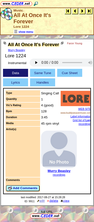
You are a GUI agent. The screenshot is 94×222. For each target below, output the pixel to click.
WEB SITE (84, 108)
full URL (47, 212)
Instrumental (17, 63)
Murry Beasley (16, 50)
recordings (59, 174)
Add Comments (23, 188)
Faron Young (74, 43)
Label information (80, 116)
